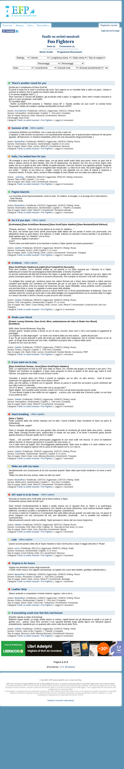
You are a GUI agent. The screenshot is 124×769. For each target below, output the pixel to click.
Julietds (18, 248)
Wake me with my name (25, 466)
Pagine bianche (21, 192)
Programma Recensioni (69, 52)
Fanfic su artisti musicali (60, 37)
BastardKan (20, 141)
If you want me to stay (24, 362)
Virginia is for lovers (23, 563)
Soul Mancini (20, 111)
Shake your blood (22, 317)
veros (17, 548)
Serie (51, 46)
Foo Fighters (60, 41)
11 (63, 309)
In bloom (17, 263)
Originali (20, 25)
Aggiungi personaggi (110, 31)
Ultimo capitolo (37, 128)
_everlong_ (19, 177)
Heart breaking (20, 414)
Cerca (30, 25)
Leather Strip (19, 589)
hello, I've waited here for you (29, 156)
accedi (114, 25)
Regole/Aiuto (43, 25)
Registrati (105, 25)
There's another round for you (29, 83)
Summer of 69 (20, 128)
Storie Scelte (46, 52)
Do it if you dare (21, 220)
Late (14, 539)
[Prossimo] (69, 667)
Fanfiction (7, 25)
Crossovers (67, 46)
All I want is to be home (25, 494)
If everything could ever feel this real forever (37, 613)
